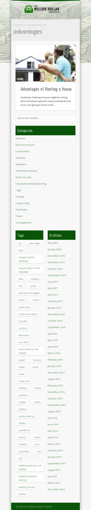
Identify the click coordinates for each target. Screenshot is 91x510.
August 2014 (54, 411)
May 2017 (53, 288)
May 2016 (53, 340)
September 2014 (57, 405)
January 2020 (54, 249)
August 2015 (54, 379)
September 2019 (57, 275)
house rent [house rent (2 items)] (24, 381)
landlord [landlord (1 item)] (23, 388)
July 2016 (52, 333)
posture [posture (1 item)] (22, 437)
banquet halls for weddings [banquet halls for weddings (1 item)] (27, 259)
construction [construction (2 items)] (24, 307)
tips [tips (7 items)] (20, 458)
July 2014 (52, 418)
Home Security (23, 177)
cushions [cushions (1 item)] (23, 328)
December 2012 (56, 489)
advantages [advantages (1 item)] (34, 243)
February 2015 (55, 385)
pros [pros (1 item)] (37, 444)
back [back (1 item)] (21, 250)
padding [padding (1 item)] (23, 409)
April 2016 (53, 346)
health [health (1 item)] (22, 367)
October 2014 (55, 398)
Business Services (25, 144)
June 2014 (53, 424)
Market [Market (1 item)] (37, 388)
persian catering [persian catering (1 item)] (26, 416)
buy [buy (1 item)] (20, 285)
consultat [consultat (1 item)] (23, 321)
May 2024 (53, 242)
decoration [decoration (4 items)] (24, 335)
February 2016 (55, 359)
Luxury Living (22, 203)
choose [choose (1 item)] (35, 300)
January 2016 (54, 366)
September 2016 (57, 327)
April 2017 (53, 294)
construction (22, 151)
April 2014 (53, 437)
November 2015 (56, 372)
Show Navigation (66, 32)
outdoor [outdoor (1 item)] (22, 402)
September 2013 (57, 463)
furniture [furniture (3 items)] (37, 360)
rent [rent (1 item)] (39, 451)
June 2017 (53, 281)
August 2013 (54, 470)
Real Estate (21, 209)
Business (20, 138)
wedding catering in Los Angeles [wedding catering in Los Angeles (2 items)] (30, 467)
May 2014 (53, 430)
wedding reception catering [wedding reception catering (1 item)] (28, 478)
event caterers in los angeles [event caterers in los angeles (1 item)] (28, 351)
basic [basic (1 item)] (21, 278)
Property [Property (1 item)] (23, 444)
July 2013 (52, 476)
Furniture (20, 157)
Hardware (21, 164)
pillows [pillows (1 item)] (22, 423)
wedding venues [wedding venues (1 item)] (27, 487)
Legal (18, 190)
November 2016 (56, 314)
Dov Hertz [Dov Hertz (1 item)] (24, 342)
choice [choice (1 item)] (22, 300)
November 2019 (56, 262)
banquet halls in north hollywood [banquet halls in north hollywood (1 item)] (29, 270)
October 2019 (55, 268)
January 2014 (54, 457)
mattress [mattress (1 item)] (23, 395)
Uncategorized (23, 222)
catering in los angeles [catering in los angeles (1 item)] (29, 292)
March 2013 (54, 482)
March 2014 (54, 444)
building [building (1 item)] (35, 278)
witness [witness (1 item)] (22, 494)
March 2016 (54, 353)
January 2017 (54, 307)
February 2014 (55, 450)
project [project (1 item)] (37, 437)
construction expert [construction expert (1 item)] (28, 314)
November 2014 (56, 392)
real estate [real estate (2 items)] (24, 451)
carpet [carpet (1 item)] (33, 285)
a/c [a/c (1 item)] (20, 243)
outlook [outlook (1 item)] (37, 402)
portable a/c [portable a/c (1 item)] (24, 430)
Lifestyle (20, 196)
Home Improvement (26, 170)
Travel (19, 216)
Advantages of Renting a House (46, 88)
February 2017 (55, 301)
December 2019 (56, 255)
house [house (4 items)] (22, 374)
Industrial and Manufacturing (31, 183)
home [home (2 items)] (35, 367)
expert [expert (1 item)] (22, 360)
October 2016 (55, 320)
